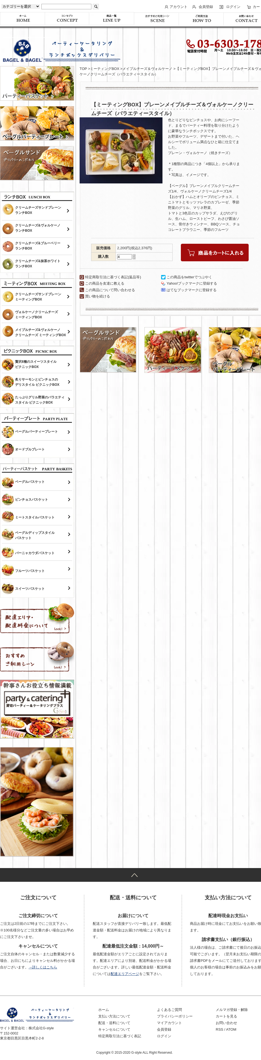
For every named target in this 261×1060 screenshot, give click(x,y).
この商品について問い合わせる (110, 290)
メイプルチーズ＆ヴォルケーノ (147, 69)
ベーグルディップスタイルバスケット (35, 535)
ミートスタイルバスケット (35, 517)
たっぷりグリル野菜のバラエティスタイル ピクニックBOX (39, 399)
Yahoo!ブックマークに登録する (192, 283)
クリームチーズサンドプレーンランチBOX (38, 210)
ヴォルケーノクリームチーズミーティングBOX (36, 314)
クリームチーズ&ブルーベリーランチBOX (37, 245)
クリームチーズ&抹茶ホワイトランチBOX (37, 263)
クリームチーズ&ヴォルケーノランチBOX (37, 228)
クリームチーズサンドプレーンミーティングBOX (38, 296)
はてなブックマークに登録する (192, 290)
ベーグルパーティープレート (36, 431)
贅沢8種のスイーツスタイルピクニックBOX (36, 364)
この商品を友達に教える (104, 283)
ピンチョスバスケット (31, 499)
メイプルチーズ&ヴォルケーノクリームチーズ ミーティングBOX (40, 332)
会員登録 (206, 7)
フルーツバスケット (30, 571)
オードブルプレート (30, 449)
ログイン (233, 7)
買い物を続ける (97, 296)
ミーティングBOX (104, 69)
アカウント (178, 7)
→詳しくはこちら (43, 967)
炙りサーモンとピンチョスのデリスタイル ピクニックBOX (37, 382)
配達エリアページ (125, 974)
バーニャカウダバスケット (35, 553)
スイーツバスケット (30, 589)
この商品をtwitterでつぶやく (189, 277)
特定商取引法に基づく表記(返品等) (113, 277)
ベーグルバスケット (30, 482)
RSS (219, 1029)
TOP (83, 69)
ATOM (231, 1029)
